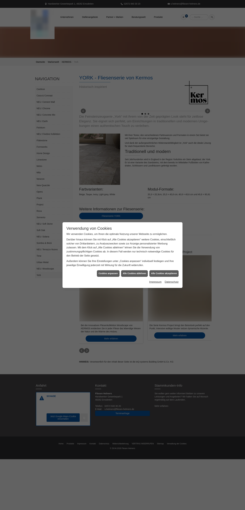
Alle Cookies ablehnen (134, 273)
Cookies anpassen (108, 273)
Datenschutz (172, 282)
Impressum (155, 282)
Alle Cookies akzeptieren (164, 273)
